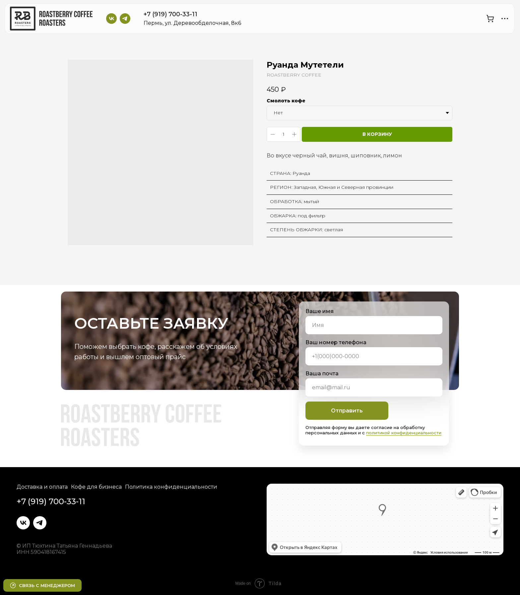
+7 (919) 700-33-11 (170, 14)
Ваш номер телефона (335, 342)
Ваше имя (319, 311)
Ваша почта (322, 373)
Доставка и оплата (42, 487)
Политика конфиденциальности (171, 487)
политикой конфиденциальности (403, 432)
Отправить (347, 410)
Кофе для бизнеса (96, 487)
